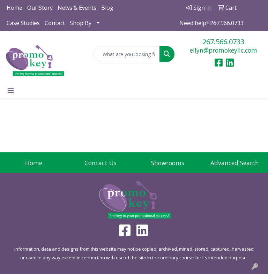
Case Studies (23, 23)
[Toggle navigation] (10, 91)
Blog (107, 8)
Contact (55, 23)
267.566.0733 (223, 41)
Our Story (40, 8)
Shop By (80, 23)
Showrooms (167, 163)
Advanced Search (234, 163)
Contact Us (100, 163)
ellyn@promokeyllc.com (223, 50)
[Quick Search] (127, 54)
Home (14, 8)
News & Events (77, 8)
